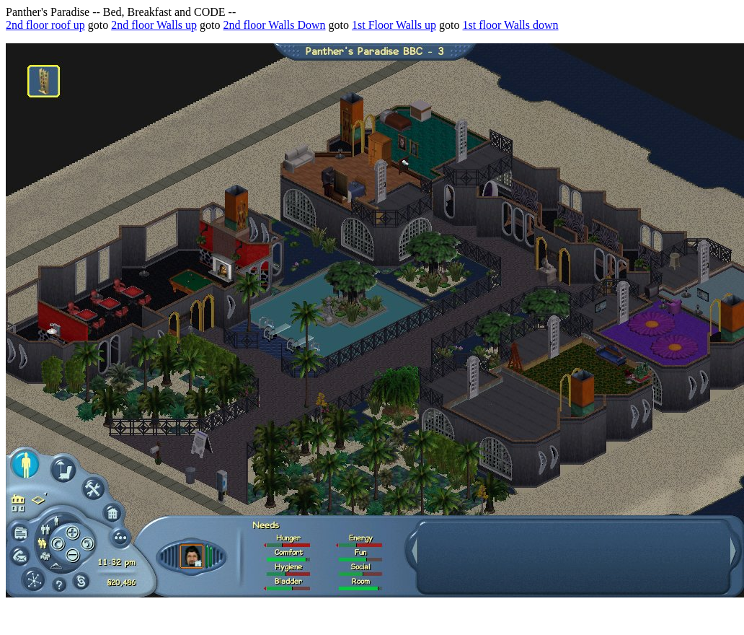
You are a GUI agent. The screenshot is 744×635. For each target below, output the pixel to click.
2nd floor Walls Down (274, 25)
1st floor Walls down (511, 25)
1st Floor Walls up (394, 25)
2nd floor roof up (45, 25)
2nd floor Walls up (154, 25)
